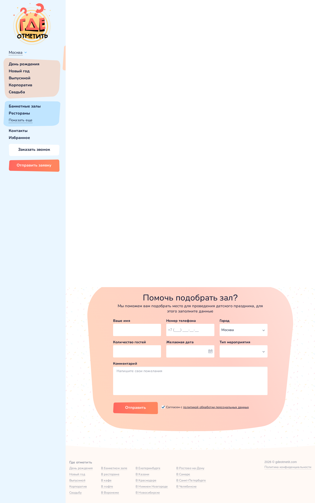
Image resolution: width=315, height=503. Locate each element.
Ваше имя (121, 321)
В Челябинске (186, 486)
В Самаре (183, 474)
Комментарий (125, 363)
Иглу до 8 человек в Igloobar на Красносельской (134, 218)
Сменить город (104, 62)
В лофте (107, 486)
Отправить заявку (34, 165)
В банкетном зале (114, 468)
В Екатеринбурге (148, 468)
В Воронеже (110, 492)
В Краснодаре (146, 480)
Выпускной (19, 78)
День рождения (24, 64)
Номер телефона (181, 321)
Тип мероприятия (235, 342)
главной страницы (227, 119)
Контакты (18, 130)
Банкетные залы (25, 106)
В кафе (106, 480)
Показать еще (20, 120)
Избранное (19, 137)
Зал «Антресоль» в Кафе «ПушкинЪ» (228, 218)
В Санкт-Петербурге (191, 480)
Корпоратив (20, 85)
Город (225, 321)
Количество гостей (129, 342)
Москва (16, 52)
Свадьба (17, 92)
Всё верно (78, 62)
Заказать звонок (34, 149)
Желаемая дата (180, 342)
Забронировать (134, 255)
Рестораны (19, 113)
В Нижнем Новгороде (152, 486)
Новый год (19, 71)
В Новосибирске (148, 492)
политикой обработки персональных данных (216, 407)
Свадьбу (75, 492)
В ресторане (110, 474)
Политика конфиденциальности (288, 467)
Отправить (135, 407)
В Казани (142, 474)
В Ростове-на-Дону (190, 468)
